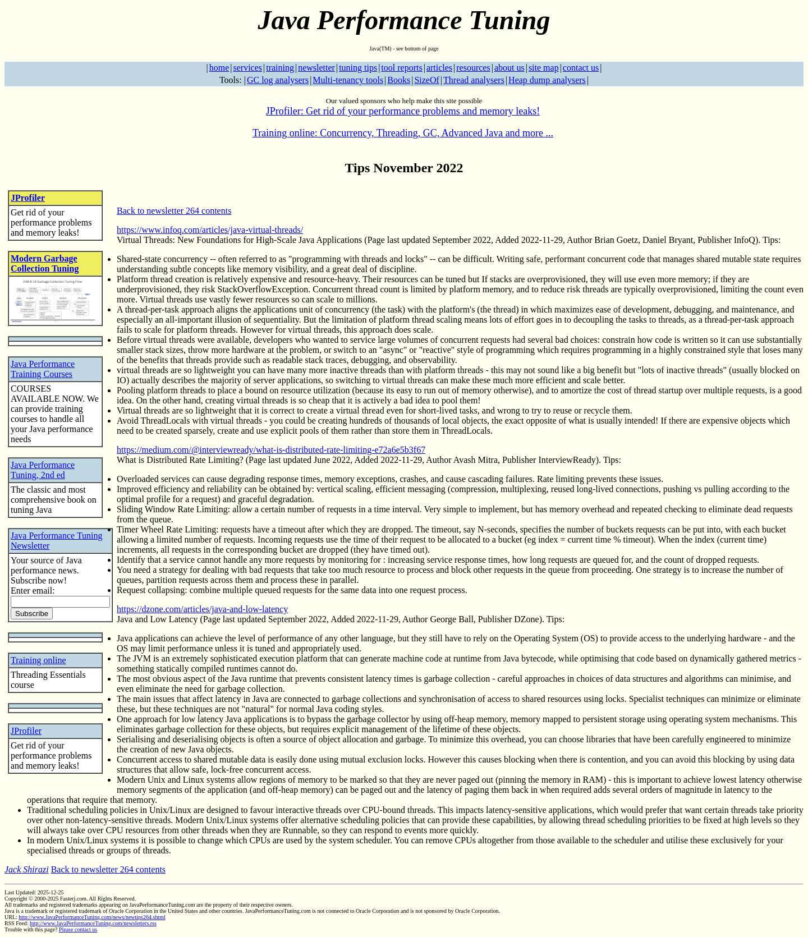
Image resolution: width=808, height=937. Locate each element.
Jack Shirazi (26, 869)
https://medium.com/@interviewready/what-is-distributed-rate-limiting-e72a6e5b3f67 (271, 449)
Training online (38, 660)
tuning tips (358, 67)
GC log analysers (278, 80)
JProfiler (28, 198)
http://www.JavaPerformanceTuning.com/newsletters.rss (93, 923)
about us (509, 67)
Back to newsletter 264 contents (174, 210)
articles (439, 67)
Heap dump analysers (547, 80)
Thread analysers (473, 80)
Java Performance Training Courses (43, 369)
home (219, 67)
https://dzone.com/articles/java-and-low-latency (202, 609)
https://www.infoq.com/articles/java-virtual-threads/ (210, 230)
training (280, 67)
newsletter (316, 67)
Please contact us (78, 929)
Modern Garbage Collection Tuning (45, 263)
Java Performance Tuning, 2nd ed (43, 470)
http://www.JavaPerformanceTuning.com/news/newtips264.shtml (92, 917)
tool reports (401, 67)
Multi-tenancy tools (348, 80)
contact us (581, 67)
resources (473, 67)
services (247, 67)
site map (544, 67)
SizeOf (426, 80)
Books (398, 80)
